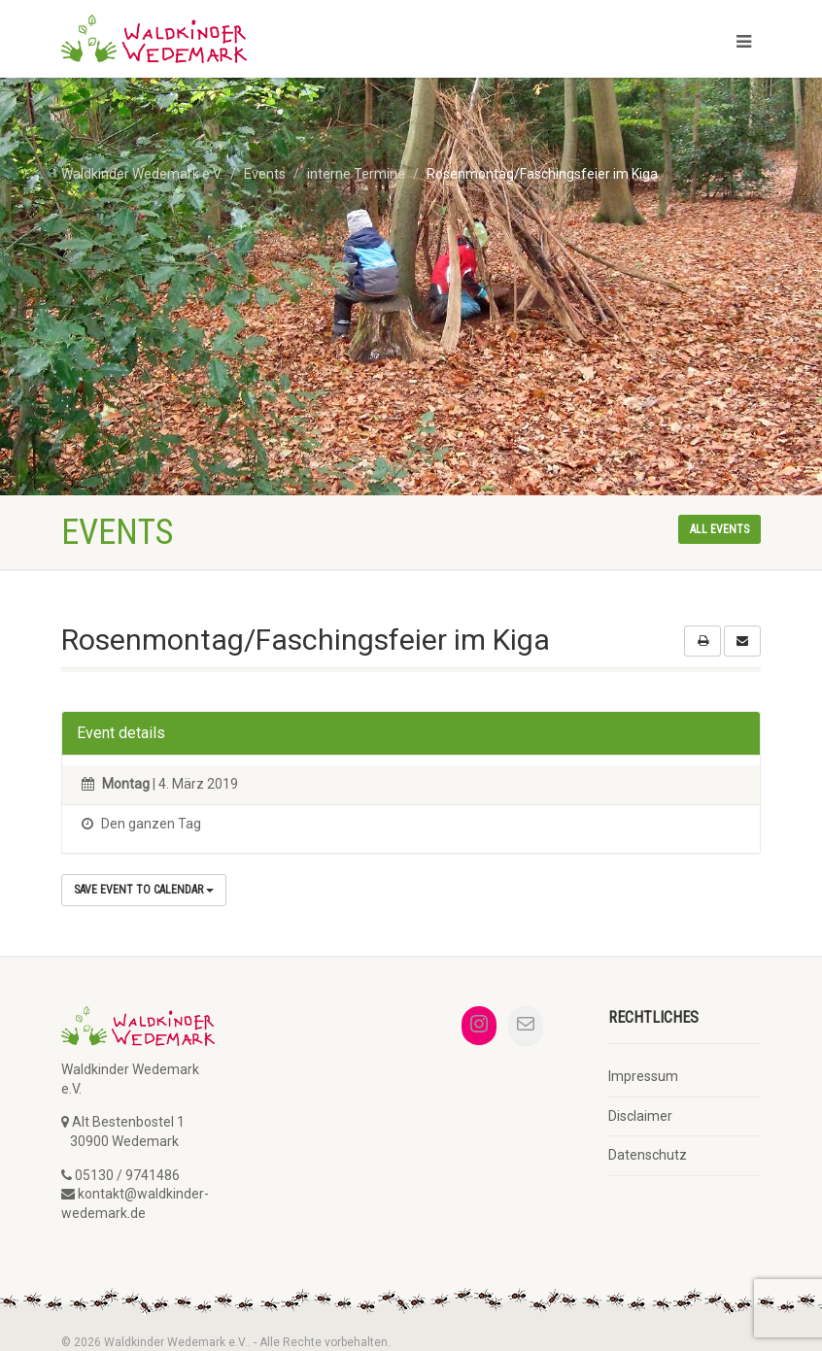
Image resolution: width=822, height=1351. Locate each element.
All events (719, 529)
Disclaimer (640, 1116)
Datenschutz (647, 1155)
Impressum (643, 1076)
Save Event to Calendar (144, 889)
